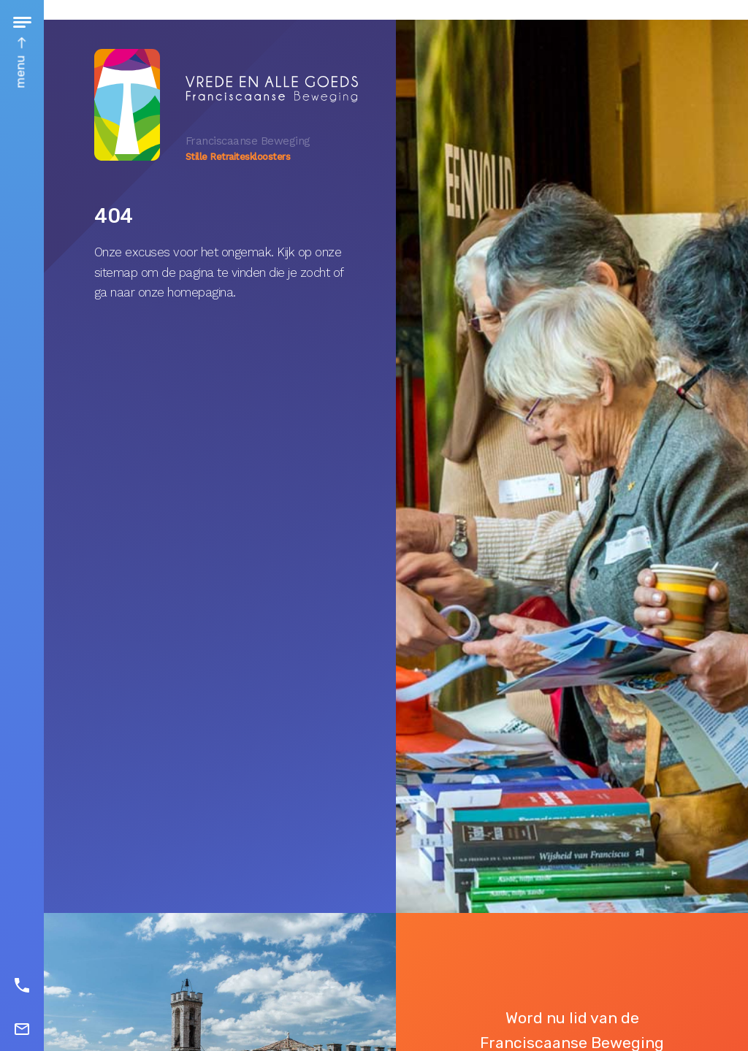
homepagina (200, 292)
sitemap (116, 272)
